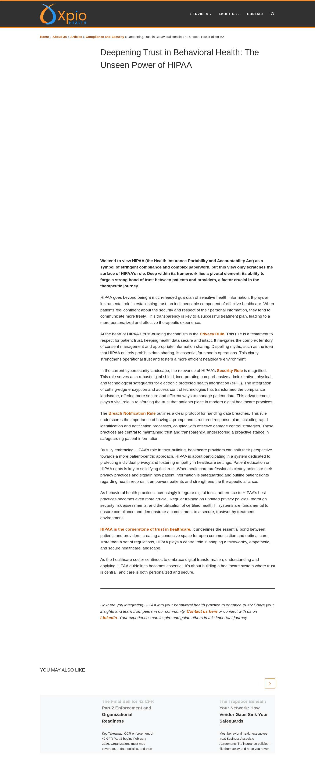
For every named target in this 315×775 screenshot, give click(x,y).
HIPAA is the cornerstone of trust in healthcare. (145, 529)
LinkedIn (108, 617)
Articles (76, 37)
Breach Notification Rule (132, 413)
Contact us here (202, 611)
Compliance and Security (105, 37)
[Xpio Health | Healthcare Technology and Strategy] (63, 13)
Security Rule (230, 370)
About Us (60, 37)
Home (44, 37)
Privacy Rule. (212, 334)
